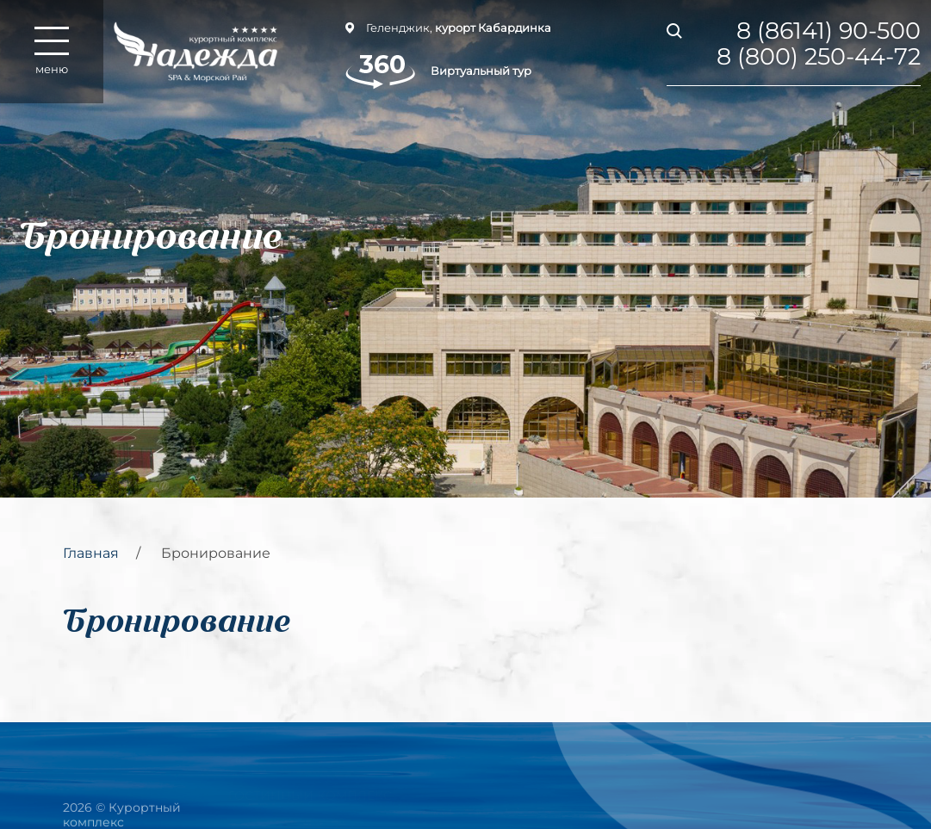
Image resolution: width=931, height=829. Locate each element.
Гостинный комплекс (310, 787)
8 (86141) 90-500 (828, 31)
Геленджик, (448, 27)
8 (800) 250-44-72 (819, 57)
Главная (91, 553)
